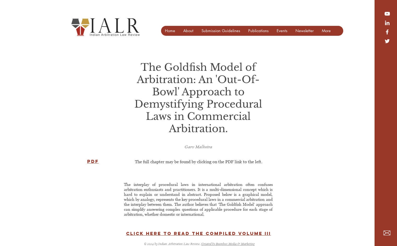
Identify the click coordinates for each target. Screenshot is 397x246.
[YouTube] (387, 13)
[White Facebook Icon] (387, 32)
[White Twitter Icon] (387, 41)
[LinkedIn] (387, 23)
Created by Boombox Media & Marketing (228, 244)
